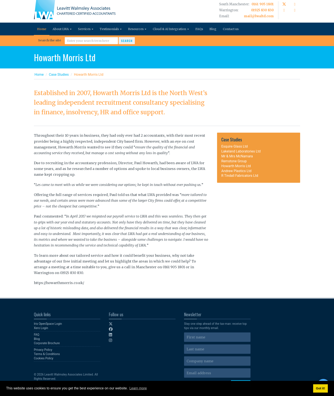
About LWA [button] (62, 29)
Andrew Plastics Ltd (236, 171)
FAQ (36, 334)
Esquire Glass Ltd (234, 146)
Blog (212, 29)
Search (126, 40)
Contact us (231, 29)
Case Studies (59, 75)
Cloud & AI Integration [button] (171, 29)
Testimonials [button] (111, 29)
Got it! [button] (320, 388)
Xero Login (41, 328)
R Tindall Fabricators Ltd (239, 176)
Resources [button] (137, 29)
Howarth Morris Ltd (236, 166)
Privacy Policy (43, 349)
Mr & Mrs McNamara (237, 156)
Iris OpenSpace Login (48, 323)
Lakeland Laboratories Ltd (241, 151)
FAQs (199, 29)
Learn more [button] (138, 388)
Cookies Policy (43, 358)
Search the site (49, 40)
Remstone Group (234, 161)
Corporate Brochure (47, 343)
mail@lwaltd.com (259, 16)
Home (41, 29)
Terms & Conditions (47, 354)
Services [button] (85, 29)
